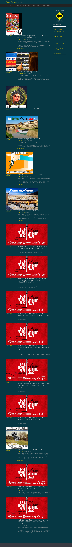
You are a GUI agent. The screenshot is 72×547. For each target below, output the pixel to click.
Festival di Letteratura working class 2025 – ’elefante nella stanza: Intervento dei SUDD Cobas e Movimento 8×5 (31, 280)
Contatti (38, 5)
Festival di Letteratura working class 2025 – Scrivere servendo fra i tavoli (31, 487)
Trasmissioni (18, 5)
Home (8, 5)
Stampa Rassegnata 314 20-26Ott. (28, 72)
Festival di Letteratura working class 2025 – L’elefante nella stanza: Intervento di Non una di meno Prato (33, 347)
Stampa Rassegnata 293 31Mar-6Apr (29, 449)
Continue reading (20, 48)
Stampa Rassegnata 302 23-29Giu (28, 210)
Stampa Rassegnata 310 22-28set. (28, 139)
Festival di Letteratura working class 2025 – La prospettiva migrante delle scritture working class (33, 314)
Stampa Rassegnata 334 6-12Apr (59, 44)
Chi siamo (33, 5)
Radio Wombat (11, 2)
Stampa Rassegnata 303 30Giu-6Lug (29, 174)
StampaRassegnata (22, 39)
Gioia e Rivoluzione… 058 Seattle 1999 (59, 32)
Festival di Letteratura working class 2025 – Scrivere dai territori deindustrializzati (31, 418)
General (11, 35)
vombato (20, 250)
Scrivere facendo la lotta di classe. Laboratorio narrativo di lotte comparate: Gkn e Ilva (32, 247)
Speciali (11, 246)
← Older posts (8, 537)
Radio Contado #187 (58, 36)
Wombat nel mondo (46, 5)
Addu (19, 490)
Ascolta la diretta (59, 10)
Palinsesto (12, 5)
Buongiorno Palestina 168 (59, 39)
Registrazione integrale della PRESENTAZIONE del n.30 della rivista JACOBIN (33, 36)
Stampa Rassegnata (9, 72)
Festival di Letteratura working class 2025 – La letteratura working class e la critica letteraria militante (32, 522)
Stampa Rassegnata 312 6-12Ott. (28, 109)
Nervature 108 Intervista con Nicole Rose (59, 49)
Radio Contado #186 (58, 53)
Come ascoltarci (26, 5)
